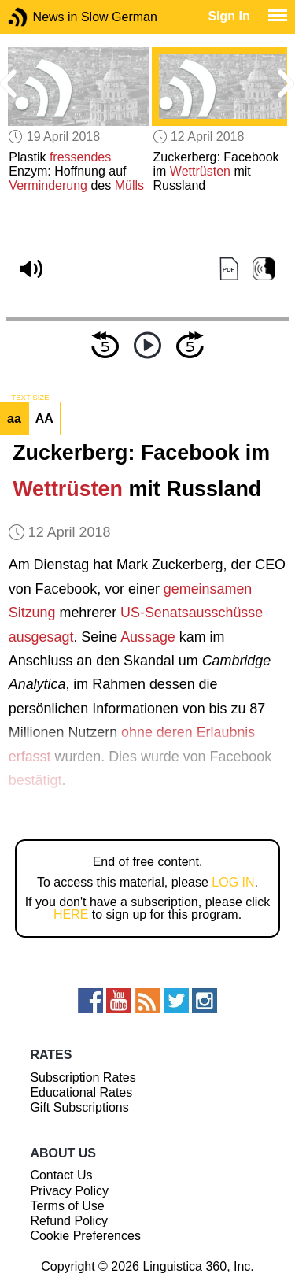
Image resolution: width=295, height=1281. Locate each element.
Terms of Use (67, 1206)
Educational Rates (81, 1092)
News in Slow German (41, 17)
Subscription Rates (82, 1077)
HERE (70, 914)
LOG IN (233, 882)
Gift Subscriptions (79, 1107)
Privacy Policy (69, 1191)
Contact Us (61, 1175)
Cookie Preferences (85, 1235)
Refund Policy (69, 1220)
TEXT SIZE (30, 398)
